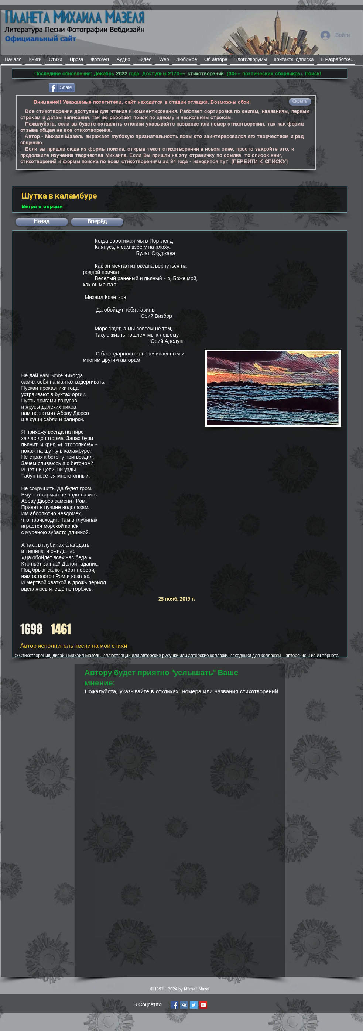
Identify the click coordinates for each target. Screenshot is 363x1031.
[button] (300, 102)
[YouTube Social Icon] (203, 1005)
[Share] (62, 87)
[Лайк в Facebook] (30, 86)
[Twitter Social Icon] (194, 1005)
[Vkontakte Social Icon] (184, 1005)
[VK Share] (98, 87)
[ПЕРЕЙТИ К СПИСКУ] (260, 161)
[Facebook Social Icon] (174, 1005)
